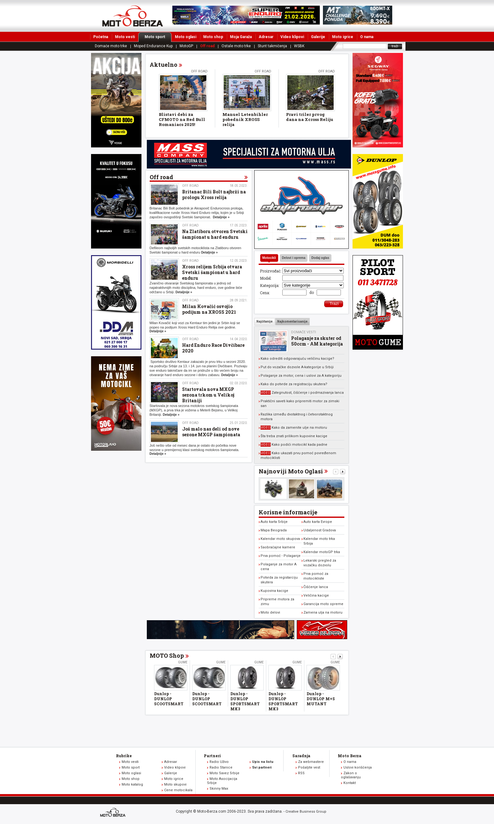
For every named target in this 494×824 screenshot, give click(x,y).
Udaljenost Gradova (319, 530)
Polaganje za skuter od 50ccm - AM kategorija (317, 341)
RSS (301, 773)
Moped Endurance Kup (153, 46)
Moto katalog (132, 784)
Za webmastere (311, 762)
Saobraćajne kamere (278, 547)
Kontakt (349, 783)
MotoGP (186, 46)
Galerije (318, 37)
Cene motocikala (178, 790)
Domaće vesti (303, 332)
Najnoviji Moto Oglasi (291, 471)
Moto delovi (270, 612)
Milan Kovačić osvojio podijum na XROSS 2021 (209, 309)
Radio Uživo (219, 762)
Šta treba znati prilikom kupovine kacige (294, 436)
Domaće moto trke (111, 46)
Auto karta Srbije (274, 522)
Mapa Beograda (274, 530)
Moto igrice (342, 37)
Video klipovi (292, 37)
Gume (182, 662)
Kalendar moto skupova (280, 539)
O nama (366, 37)
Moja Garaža (241, 37)
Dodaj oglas (320, 258)
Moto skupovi (175, 784)
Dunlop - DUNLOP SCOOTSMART (168, 698)
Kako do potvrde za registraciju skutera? (294, 384)
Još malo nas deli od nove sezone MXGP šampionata (211, 432)
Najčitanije (264, 321)
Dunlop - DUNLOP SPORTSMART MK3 (245, 701)
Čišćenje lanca (315, 587)
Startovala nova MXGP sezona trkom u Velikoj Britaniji (208, 394)
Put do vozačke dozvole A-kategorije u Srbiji (297, 367)
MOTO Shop (167, 655)
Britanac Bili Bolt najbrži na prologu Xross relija (214, 194)
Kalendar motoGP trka (321, 552)
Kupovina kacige (274, 591)
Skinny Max (219, 789)
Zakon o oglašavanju (351, 775)
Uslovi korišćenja (357, 767)
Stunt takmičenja (272, 46)
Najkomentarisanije (292, 321)
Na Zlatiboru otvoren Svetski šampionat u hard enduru (215, 234)
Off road (207, 46)
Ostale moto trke (236, 46)
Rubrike (124, 755)
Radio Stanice (221, 767)
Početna (100, 37)
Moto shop (213, 37)
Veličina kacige (316, 595)
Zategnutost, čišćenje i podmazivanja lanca (302, 393)
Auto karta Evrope (317, 522)
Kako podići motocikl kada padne (294, 445)
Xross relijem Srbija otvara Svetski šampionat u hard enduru (212, 272)
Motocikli (269, 258)
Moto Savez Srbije (224, 773)
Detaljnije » (221, 217)
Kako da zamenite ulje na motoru (294, 428)
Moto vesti (125, 37)
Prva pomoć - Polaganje (281, 556)
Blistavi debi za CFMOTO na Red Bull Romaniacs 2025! (182, 119)
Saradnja (301, 755)
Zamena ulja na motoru (322, 612)
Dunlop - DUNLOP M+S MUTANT (321, 698)
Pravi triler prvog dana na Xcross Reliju (309, 117)
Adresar (266, 37)
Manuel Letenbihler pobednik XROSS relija (245, 119)
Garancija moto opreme (323, 604)
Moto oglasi (185, 37)
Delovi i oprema (293, 258)
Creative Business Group (305, 812)
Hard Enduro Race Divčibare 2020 (213, 348)
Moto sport (158, 37)
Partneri (212, 755)
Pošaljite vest (309, 767)
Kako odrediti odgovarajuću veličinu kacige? (297, 359)
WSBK (299, 46)
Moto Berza (349, 755)
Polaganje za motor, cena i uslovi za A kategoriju (301, 376)
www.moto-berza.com (113, 813)
